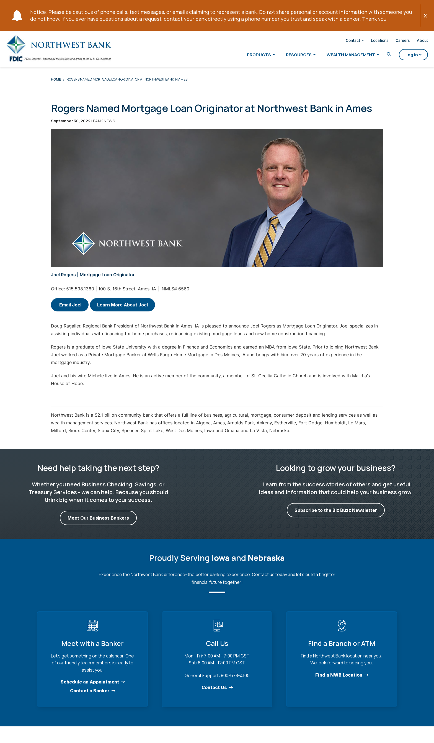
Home (56, 84)
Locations (370, 41)
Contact (343, 41)
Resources (289, 56)
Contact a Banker (89, 696)
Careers (393, 41)
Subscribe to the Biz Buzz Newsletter (335, 515)
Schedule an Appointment (90, 687)
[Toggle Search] (379, 55)
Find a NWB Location (338, 680)
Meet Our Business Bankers (98, 523)
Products (249, 56)
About (412, 41)
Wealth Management (341, 56)
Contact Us (214, 692)
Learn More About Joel (122, 310)
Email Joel (69, 310)
